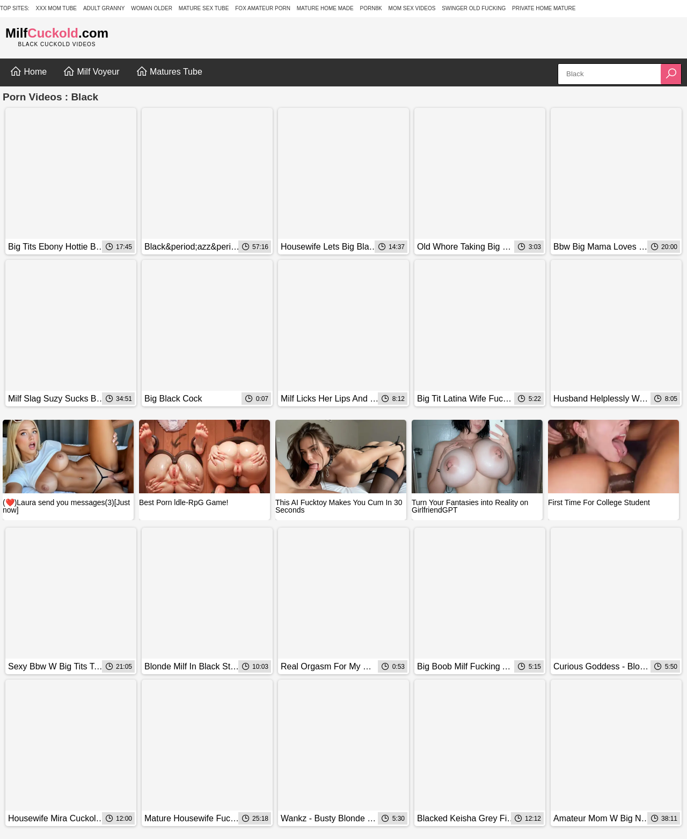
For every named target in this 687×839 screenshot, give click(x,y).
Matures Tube (169, 71)
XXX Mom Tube (56, 8)
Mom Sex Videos (412, 8)
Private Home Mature (543, 8)
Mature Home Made (325, 8)
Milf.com (56, 33)
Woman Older (151, 8)
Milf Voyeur (91, 71)
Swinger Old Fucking (474, 8)
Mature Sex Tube (204, 8)
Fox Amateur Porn (262, 8)
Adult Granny (104, 8)
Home (28, 71)
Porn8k (371, 8)
